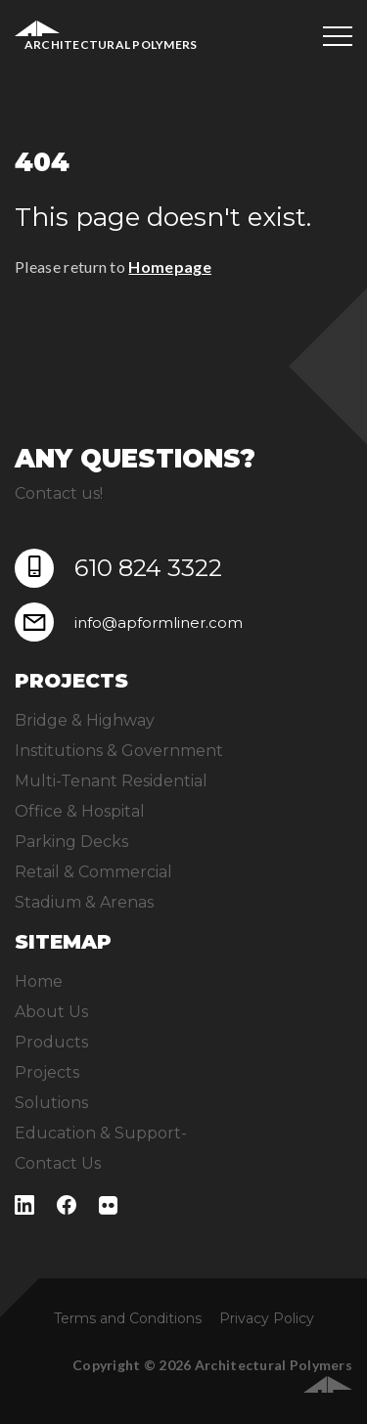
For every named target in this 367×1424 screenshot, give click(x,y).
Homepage (169, 266)
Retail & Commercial (93, 872)
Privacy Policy (266, 1318)
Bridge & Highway (85, 720)
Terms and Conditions (128, 1318)
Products (51, 1042)
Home (39, 981)
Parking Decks (71, 841)
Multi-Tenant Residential (111, 781)
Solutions (51, 1102)
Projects (47, 1072)
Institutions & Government (119, 750)
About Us (51, 1011)
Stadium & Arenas (84, 902)
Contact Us (58, 1163)
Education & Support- (101, 1133)
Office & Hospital (80, 811)
